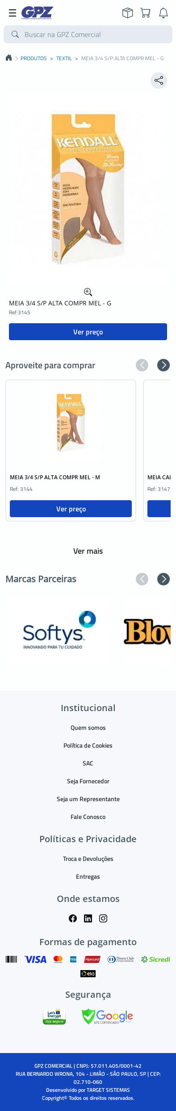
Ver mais (88, 551)
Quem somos (88, 727)
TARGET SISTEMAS (108, 1090)
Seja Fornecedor (88, 781)
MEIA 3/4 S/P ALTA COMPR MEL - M (55, 477)
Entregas (88, 876)
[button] (142, 365)
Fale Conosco (88, 816)
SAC (88, 763)
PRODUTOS (34, 58)
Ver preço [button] (88, 331)
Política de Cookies (88, 745)
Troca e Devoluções (88, 858)
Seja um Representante (88, 798)
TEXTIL (64, 58)
